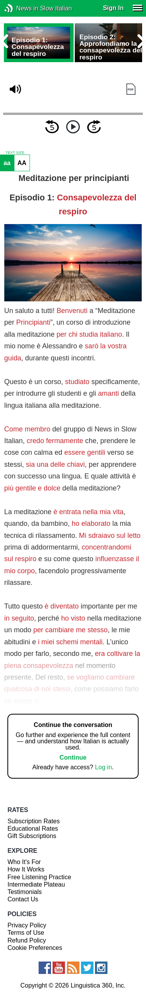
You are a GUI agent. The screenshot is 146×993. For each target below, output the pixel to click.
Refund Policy (26, 940)
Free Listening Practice (39, 877)
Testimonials (24, 892)
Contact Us (22, 899)
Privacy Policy (26, 925)
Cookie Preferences (34, 947)
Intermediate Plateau (36, 884)
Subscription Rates (33, 821)
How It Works (25, 869)
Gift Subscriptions (31, 836)
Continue (73, 757)
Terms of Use (25, 932)
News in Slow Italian (20, 8)
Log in (103, 767)
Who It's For (24, 862)
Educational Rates (32, 828)
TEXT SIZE (14, 153)
